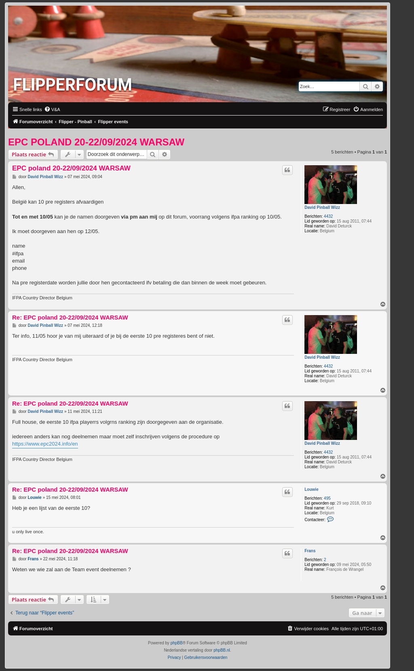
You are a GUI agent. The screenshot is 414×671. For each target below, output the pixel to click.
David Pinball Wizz (322, 207)
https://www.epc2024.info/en (45, 444)
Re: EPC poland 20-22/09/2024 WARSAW (70, 317)
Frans (309, 551)
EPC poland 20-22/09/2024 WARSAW (96, 142)
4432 (328, 216)
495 (327, 498)
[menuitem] (52, 109)
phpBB (177, 643)
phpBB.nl (221, 650)
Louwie (311, 489)
